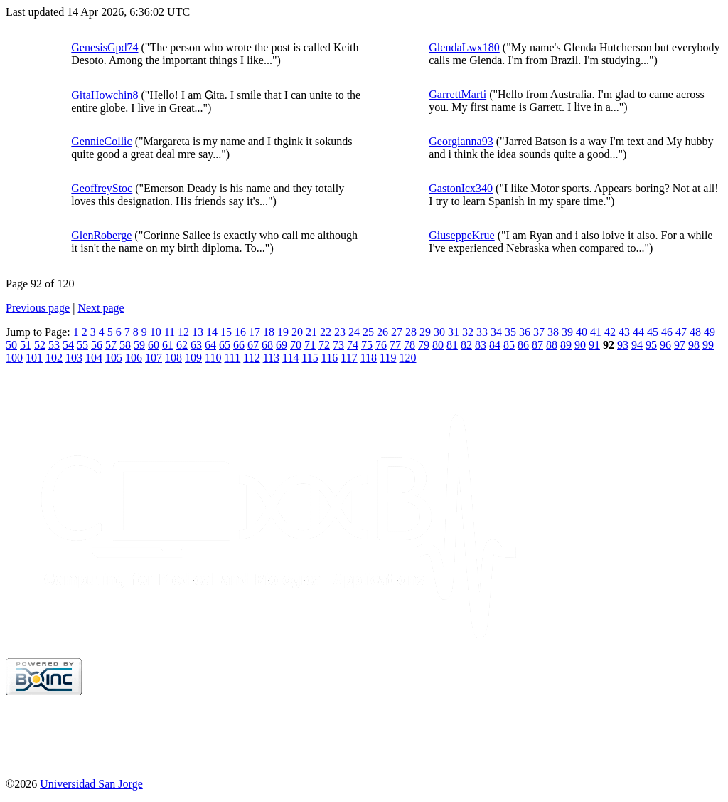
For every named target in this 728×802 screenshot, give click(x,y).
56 (96, 345)
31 (453, 332)
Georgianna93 (461, 141)
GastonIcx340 (461, 188)
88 (551, 345)
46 (667, 332)
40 (581, 332)
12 (183, 332)
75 (367, 345)
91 (594, 345)
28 (411, 332)
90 (580, 345)
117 (349, 358)
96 (665, 345)
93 (622, 345)
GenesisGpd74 (104, 47)
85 (509, 345)
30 (439, 332)
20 (297, 332)
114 (290, 358)
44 (638, 332)
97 (679, 345)
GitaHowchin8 (104, 95)
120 (407, 358)
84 (494, 345)
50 (11, 345)
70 (295, 345)
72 (324, 345)
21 (311, 332)
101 (34, 358)
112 (251, 358)
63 (196, 345)
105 (113, 358)
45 (652, 332)
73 (338, 345)
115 (309, 358)
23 (340, 332)
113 (271, 358)
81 (452, 345)
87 (537, 345)
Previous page (38, 308)
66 (239, 345)
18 (268, 332)
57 (111, 345)
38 (553, 332)
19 (283, 332)
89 (566, 345)
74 (352, 345)
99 (708, 345)
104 (93, 358)
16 (240, 332)
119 (388, 358)
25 (368, 332)
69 (281, 345)
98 (694, 345)
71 (310, 345)
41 (595, 332)
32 (467, 332)
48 (695, 332)
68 (267, 345)
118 (368, 358)
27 (396, 332)
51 (25, 345)
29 (425, 332)
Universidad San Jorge (91, 784)
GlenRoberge (101, 235)
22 (325, 332)
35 (510, 332)
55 (82, 345)
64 (210, 345)
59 (139, 345)
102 (54, 358)
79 (423, 345)
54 (68, 345)
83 (480, 345)
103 (73, 358)
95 (651, 345)
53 (54, 345)
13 (197, 332)
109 (193, 358)
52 (40, 345)
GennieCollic (101, 141)
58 (125, 345)
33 (482, 332)
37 (539, 332)
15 (226, 332)
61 (167, 345)
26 (382, 332)
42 (610, 332)
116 (329, 358)
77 (395, 345)
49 (709, 332)
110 (213, 358)
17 (254, 332)
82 (466, 345)
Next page (100, 308)
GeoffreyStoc (101, 188)
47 (681, 332)
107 (153, 358)
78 (409, 345)
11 (169, 332)
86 (523, 345)
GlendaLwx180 (464, 47)
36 (524, 332)
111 (232, 358)
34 (496, 332)
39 (567, 332)
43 (624, 332)
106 (133, 358)
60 (153, 345)
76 (381, 345)
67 (253, 345)
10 (155, 332)
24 (354, 332)
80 (438, 345)
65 (224, 345)
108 (173, 358)
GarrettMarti (457, 94)
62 (182, 345)
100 (14, 358)
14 (212, 332)
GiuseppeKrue (461, 235)
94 (637, 345)
